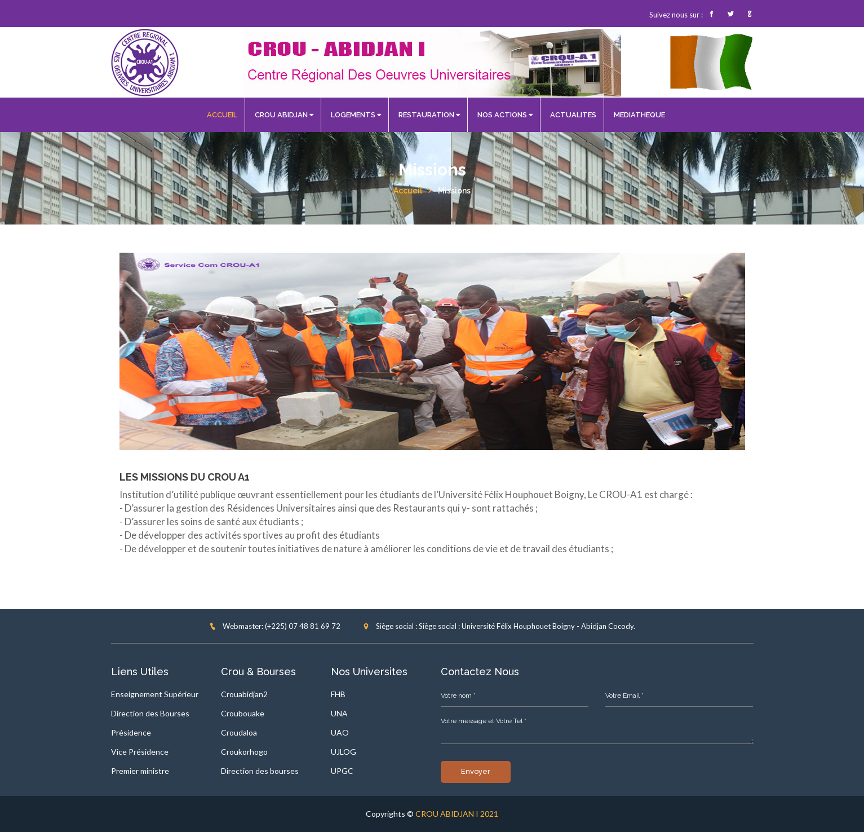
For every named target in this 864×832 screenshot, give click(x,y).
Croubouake (242, 713)
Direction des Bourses (150, 713)
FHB (338, 694)
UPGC (342, 771)
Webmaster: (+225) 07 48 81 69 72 (274, 626)
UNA (339, 713)
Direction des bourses (260, 771)
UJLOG (343, 751)
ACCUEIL (222, 115)
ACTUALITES (573, 115)
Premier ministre (140, 771)
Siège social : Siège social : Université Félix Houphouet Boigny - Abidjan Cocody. (498, 626)
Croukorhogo (244, 751)
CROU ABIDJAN (284, 115)
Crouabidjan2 (244, 694)
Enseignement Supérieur (154, 694)
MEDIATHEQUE (639, 115)
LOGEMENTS (356, 115)
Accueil (407, 190)
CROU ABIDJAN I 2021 (456, 813)
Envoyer (475, 771)
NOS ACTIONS (505, 115)
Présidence (131, 732)
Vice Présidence (140, 751)
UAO (340, 732)
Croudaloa (239, 732)
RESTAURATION (429, 115)
